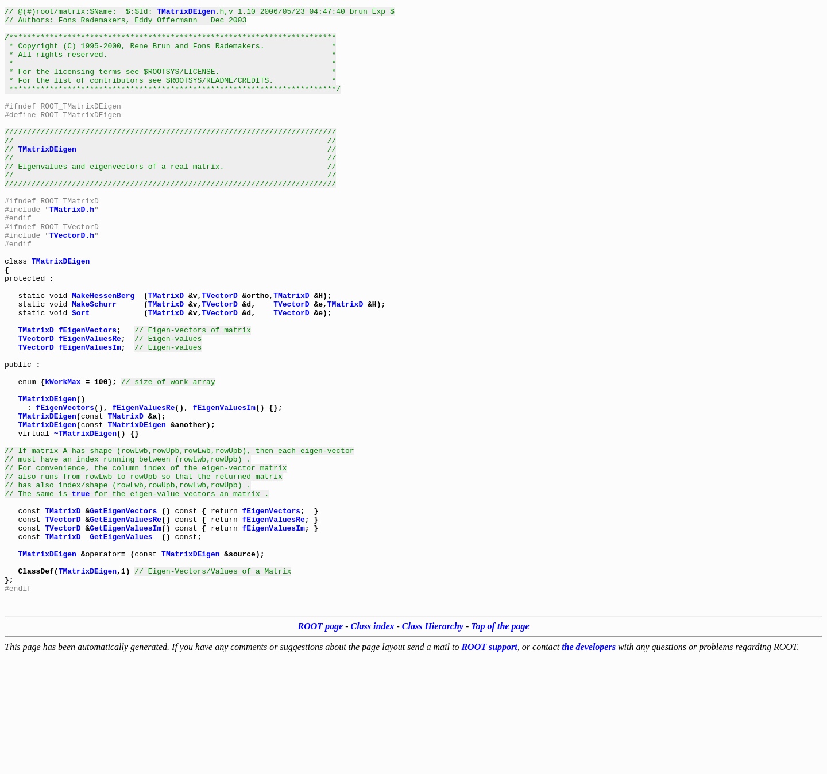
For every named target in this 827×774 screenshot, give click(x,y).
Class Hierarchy (432, 743)
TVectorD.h (71, 281)
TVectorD (219, 354)
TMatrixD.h (71, 250)
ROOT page (320, 743)
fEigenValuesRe (90, 405)
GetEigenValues (121, 643)
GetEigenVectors (123, 612)
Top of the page (500, 743)
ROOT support (489, 764)
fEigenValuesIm (90, 416)
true (81, 591)
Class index (373, 743)
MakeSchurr (94, 364)
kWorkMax (62, 457)
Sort (81, 374)
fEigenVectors (88, 395)
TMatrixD (166, 354)
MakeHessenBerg (103, 354)
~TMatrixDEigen (85, 519)
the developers (589, 764)
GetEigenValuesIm (125, 633)
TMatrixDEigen (186, 12)
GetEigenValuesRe (125, 622)
